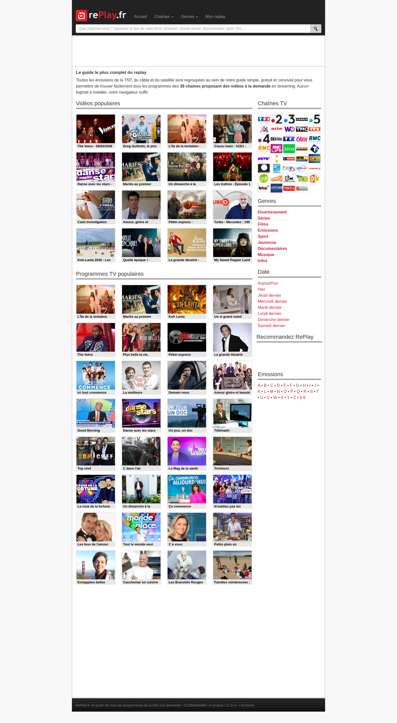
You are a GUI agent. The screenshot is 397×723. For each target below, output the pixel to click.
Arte (276, 129)
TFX (314, 129)
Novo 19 (264, 158)
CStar (276, 138)
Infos (262, 261)
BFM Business (314, 158)
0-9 (302, 397)
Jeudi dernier (269, 295)
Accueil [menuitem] (140, 16)
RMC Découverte (314, 138)
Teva (289, 148)
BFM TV (302, 158)
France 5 (314, 119)
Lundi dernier (269, 313)
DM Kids (314, 178)
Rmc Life (276, 148)
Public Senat (289, 188)
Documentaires (272, 248)
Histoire (302, 188)
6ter (302, 138)
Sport (263, 236)
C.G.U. (232, 705)
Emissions (268, 230)
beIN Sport (289, 168)
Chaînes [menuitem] (164, 16)
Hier (261, 289)
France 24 (276, 168)
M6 (264, 129)
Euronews (264, 168)
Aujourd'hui (268, 283)
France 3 (289, 119)
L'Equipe (314, 168)
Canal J (276, 178)
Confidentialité (195, 705)
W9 (289, 129)
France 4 (264, 138)
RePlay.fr (82, 705)
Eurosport (302, 168)
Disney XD (302, 178)
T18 (314, 148)
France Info (276, 158)
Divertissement (272, 212)
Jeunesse (267, 242)
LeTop (264, 188)
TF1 (264, 119)
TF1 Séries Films (289, 138)
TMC (302, 129)
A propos (216, 705)
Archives (247, 705)
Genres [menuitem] (189, 16)
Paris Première (302, 148)
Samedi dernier (271, 326)
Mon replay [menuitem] (216, 16)
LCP (276, 188)
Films (263, 224)
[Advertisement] (198, 50)
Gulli (264, 178)
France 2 (276, 119)
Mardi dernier (270, 307)
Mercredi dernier (272, 301)
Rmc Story (264, 148)
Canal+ (302, 119)
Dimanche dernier (274, 319)
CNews (289, 158)
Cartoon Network (289, 178)
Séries (264, 218)
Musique (266, 254)
